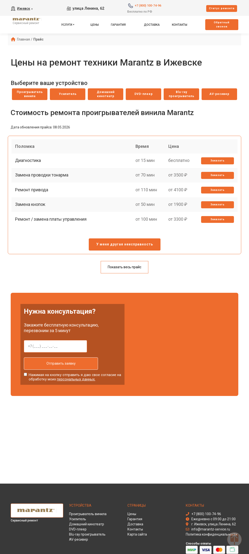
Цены (94, 24)
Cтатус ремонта (221, 8)
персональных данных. (76, 381)
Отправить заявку (55, 366)
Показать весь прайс (124, 270)
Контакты (179, 24)
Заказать (216, 164)
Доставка (152, 24)
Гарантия (118, 24)
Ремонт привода (32, 198)
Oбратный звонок (222, 24)
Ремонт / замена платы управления (52, 231)
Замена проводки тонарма (43, 181)
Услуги (66, 24)
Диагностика (29, 164)
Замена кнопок (31, 214)
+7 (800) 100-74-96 (148, 5)
